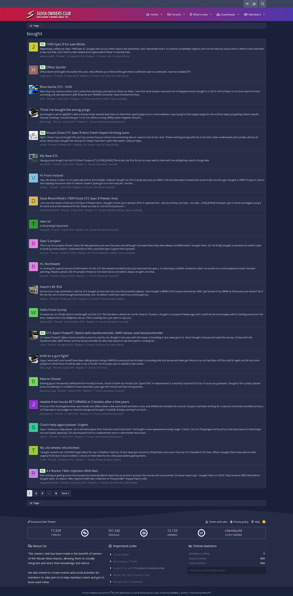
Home (154, 14)
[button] (161, 14)
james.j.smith (47, 56)
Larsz (43, 344)
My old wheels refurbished (59, 447)
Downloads (228, 14)
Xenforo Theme (196, 592)
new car (45, 221)
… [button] (49, 493)
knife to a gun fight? (54, 356)
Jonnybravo (46, 413)
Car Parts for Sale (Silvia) (114, 75)
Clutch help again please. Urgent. (64, 424)
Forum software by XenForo (109, 592)
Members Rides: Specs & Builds (109, 98)
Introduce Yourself (106, 164)
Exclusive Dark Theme (41, 521)
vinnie (43, 144)
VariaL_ (44, 187)
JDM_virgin (45, 121)
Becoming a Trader (125, 561)
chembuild (233, 530)
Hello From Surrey (53, 310)
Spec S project (50, 241)
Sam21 (43, 436)
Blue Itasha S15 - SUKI (56, 87)
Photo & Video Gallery (112, 298)
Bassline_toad (48, 390)
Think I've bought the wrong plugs (65, 109)
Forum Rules (121, 554)
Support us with (139, 568)
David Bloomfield (49, 210)
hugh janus (46, 75)
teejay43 (45, 229)
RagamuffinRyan (49, 482)
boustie (44, 253)
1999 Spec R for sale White (62, 44)
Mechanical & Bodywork (111, 121)
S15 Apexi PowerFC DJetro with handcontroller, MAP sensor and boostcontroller (101, 333)
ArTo (42, 98)
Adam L (44, 298)
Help (257, 521)
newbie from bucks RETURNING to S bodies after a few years (84, 402)
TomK (43, 459)
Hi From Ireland (51, 175)
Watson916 (46, 321)
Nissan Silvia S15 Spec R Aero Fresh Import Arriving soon (84, 132)
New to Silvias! (50, 379)
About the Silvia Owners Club (131, 575)
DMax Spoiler (53, 67)
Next (64, 493)
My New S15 (49, 156)
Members (255, 14)
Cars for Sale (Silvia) (118, 56)
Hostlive (174, 592)
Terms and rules (218, 521)
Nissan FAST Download (128, 581)
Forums (176, 14)
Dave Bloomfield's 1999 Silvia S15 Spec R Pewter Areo (79, 198)
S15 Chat (102, 367)
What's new (200, 14)
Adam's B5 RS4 (51, 287)
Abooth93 (45, 164)
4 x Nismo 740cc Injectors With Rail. (69, 471)
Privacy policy (241, 521)
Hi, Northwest (50, 264)
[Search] (262, 4)
